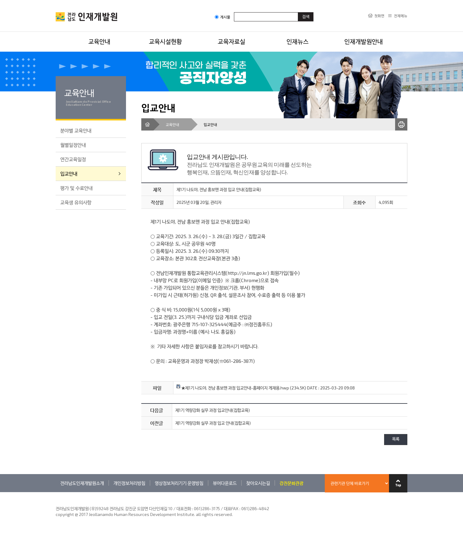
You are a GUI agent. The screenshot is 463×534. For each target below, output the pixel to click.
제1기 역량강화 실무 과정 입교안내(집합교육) (212, 410)
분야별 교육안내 (75, 130)
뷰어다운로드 (225, 483)
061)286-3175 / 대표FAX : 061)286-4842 (231, 508)
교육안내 (99, 41)
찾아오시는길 (258, 483)
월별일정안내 (73, 145)
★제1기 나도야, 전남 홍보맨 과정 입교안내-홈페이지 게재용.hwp (232, 387)
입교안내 (68, 173)
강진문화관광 (291, 483)
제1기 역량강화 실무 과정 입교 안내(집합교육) (213, 422)
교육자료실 (231, 41)
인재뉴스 (298, 41)
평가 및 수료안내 (76, 188)
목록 (395, 439)
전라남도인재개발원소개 (82, 483)
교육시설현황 (165, 41)
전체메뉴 (400, 15)
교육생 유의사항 (75, 202)
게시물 (222, 17)
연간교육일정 (73, 159)
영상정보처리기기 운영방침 (179, 483)
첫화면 (379, 15)
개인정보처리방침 (129, 483)
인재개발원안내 (363, 41)
